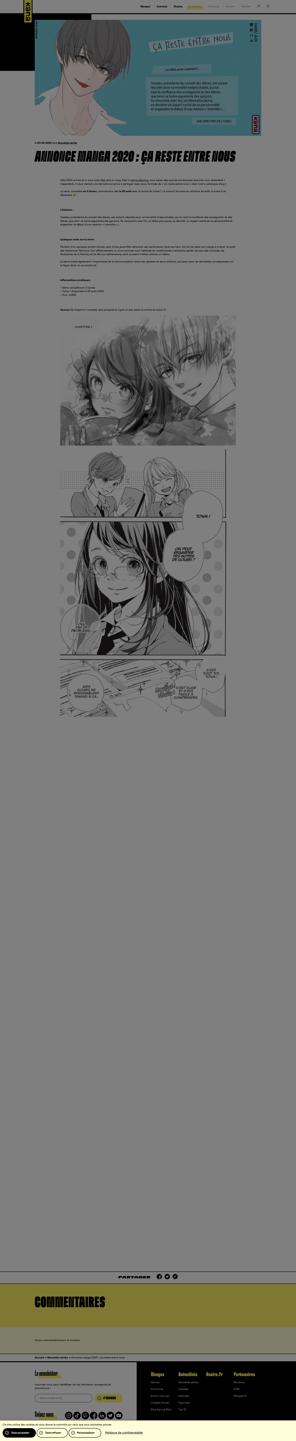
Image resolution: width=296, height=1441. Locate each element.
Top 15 (182, 1409)
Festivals (183, 1396)
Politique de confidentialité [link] (124, 1432)
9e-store (239, 1382)
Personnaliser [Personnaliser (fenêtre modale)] (86, 1433)
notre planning (139, 180)
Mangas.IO (240, 1396)
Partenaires (244, 1374)
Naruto (155, 1382)
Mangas (157, 1374)
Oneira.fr (214, 1374)
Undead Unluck (160, 1403)
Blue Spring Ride (161, 1409)
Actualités (187, 1374)
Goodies (183, 1389)
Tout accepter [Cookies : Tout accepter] (20, 1433)
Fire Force (157, 1389)
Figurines (184, 1403)
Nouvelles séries (67, 143)
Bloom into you (160, 1396)
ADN (236, 1389)
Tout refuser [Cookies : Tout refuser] (53, 1433)
